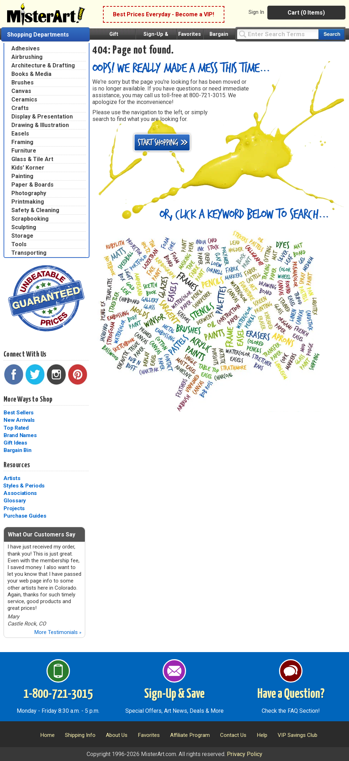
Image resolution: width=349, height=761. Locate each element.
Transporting (29, 252)
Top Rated (16, 428)
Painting (22, 176)
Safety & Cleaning (35, 210)
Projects (14, 508)
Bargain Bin (17, 450)
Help (262, 735)
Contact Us (233, 735)
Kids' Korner (27, 167)
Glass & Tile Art (32, 159)
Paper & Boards (32, 184)
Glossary (15, 500)
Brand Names (20, 435)
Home (47, 735)
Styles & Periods (24, 485)
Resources (17, 465)
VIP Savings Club (297, 735)
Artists (12, 478)
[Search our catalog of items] (331, 34)
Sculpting (23, 227)
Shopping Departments (38, 34)
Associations (20, 493)
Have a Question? (291, 694)
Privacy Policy (244, 754)
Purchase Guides (25, 516)
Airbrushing (27, 57)
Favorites (189, 34)
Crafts (20, 108)
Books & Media (31, 74)
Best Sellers (19, 412)
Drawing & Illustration (40, 125)
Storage (22, 235)
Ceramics (24, 99)
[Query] (277, 34)
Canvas (21, 91)
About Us (116, 735)
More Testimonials (57, 632)
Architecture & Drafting (43, 65)
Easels (20, 133)
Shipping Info (80, 735)
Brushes (22, 82)
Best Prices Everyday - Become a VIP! (163, 14)
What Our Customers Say (41, 534)
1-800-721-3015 (58, 694)
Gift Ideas (15, 443)
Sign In (256, 12)
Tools (19, 244)
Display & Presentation (42, 116)
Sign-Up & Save (174, 694)
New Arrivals (19, 420)
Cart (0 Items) (306, 12)
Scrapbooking (30, 218)
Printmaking (27, 201)
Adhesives (25, 48)
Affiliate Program (190, 735)
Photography (28, 193)
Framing (22, 142)
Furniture (23, 150)
